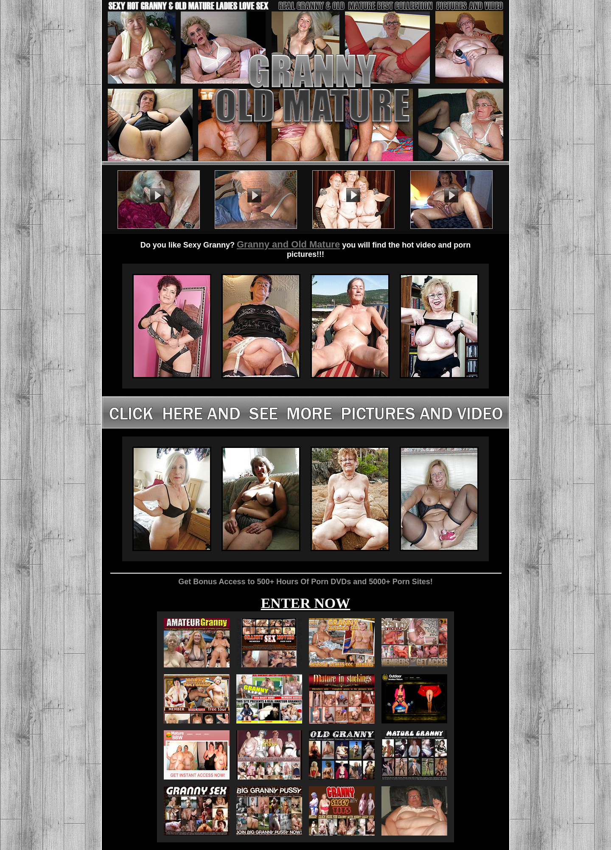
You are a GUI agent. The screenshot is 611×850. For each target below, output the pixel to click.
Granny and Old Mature (288, 244)
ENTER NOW (305, 603)
